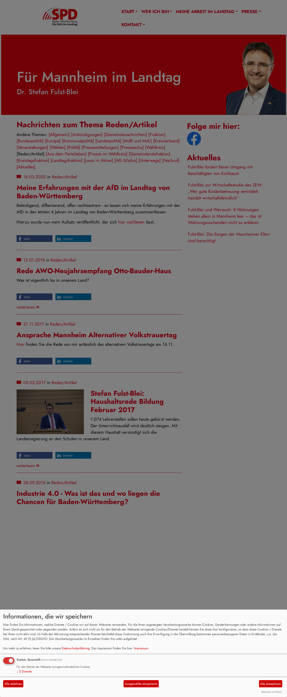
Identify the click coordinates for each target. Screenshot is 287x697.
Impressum (141, 648)
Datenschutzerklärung (76, 648)
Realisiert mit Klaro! (271, 692)
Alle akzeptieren (270, 683)
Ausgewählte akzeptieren (141, 683)
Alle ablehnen (13, 683)
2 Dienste (24, 671)
